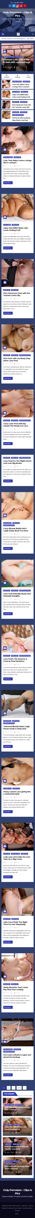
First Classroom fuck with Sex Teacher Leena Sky (16, 294)
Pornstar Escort (18, 115)
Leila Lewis (16, 91)
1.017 (19, 1088)
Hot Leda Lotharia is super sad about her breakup (17, 1056)
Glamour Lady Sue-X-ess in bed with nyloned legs (16, 61)
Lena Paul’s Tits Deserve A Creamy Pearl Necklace (15, 660)
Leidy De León (15, 853)
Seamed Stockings (9, 57)
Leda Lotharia (8, 1049)
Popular (17, 76)
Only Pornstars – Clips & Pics (20, 1205)
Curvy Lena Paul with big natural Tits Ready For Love (15, 425)
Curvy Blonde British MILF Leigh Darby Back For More (15, 529)
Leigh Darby (7, 523)
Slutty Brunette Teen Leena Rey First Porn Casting (15, 988)
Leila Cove (7, 919)
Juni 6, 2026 (8, 67)
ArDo (17, 67)
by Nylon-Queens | (28, 1208)
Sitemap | (17, 1210)
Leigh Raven (7, 721)
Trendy (28, 76)
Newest (6, 76)
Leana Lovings (17, 81)
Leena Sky (16, 102)
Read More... (8, 182)
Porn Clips (26, 81)
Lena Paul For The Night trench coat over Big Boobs (17, 462)
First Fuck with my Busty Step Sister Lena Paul (16, 359)
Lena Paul (16, 112)
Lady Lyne (7, 853)
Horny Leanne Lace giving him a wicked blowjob (17, 793)
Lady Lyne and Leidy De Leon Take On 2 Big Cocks (16, 858)
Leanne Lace (7, 788)
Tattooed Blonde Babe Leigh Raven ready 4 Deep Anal (16, 727)
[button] (33, 34)
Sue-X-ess (19, 57)
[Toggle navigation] (18, 34)
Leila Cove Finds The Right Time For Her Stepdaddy (15, 923)
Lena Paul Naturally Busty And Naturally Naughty (17, 595)
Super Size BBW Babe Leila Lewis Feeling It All (15, 229)
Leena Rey (7, 984)
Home (16, 1213)
